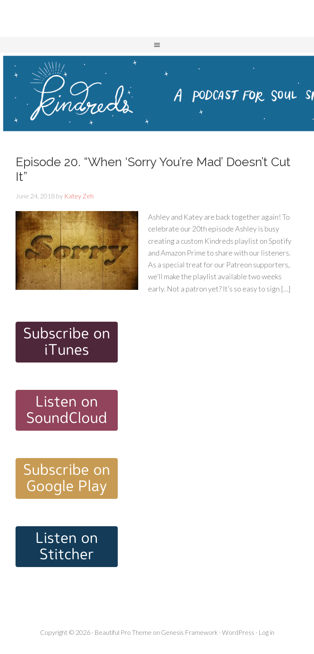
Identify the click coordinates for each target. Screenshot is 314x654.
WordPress (238, 632)
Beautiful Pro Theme (123, 632)
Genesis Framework (189, 632)
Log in (266, 632)
